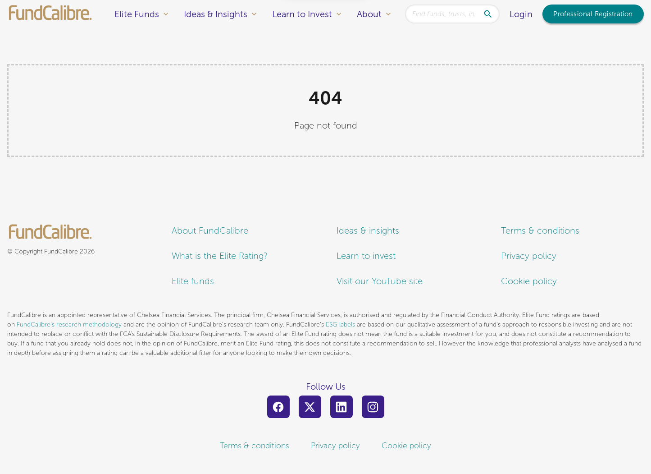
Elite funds (193, 281)
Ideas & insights (368, 230)
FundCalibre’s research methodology (69, 324)
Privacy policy (528, 256)
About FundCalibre (210, 230)
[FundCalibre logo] (50, 14)
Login (521, 14)
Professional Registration (593, 14)
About (375, 14)
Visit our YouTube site (380, 281)
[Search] (491, 14)
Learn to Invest (307, 14)
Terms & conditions (540, 230)
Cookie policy (529, 281)
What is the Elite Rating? (220, 256)
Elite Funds (142, 14)
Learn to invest (366, 256)
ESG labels (340, 324)
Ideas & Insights (221, 14)
